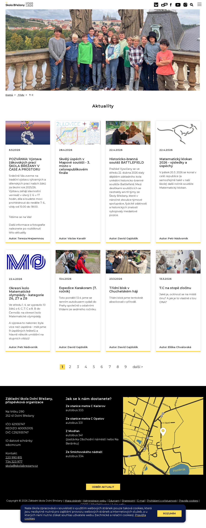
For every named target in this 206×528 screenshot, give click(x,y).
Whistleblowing (100, 522)
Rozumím (169, 513)
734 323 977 (14, 479)
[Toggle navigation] (199, 4)
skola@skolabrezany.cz (22, 484)
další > (138, 385)
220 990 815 (14, 475)
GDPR (84, 522)
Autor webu (118, 522)
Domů (9, 95)
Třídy (20, 95)
